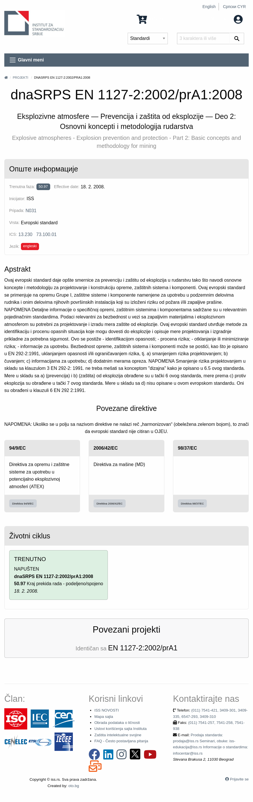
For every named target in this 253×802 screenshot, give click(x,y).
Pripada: (16, 210)
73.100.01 (46, 234)
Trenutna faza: (22, 186)
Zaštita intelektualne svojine (117, 735)
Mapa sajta (103, 716)
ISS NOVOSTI (106, 710)
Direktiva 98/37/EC (192, 503)
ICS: (13, 234)
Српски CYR (234, 6)
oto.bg (73, 786)
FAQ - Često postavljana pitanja (121, 741)
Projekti (20, 77)
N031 (31, 210)
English (209, 6)
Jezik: (14, 246)
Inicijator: (17, 198)
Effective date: (66, 186)
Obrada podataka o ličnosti (117, 722)
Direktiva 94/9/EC (23, 503)
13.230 (25, 234)
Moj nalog (227, 18)
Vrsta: (14, 222)
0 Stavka (152, 18)
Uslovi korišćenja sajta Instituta (120, 728)
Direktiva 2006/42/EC (110, 503)
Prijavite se (239, 779)
